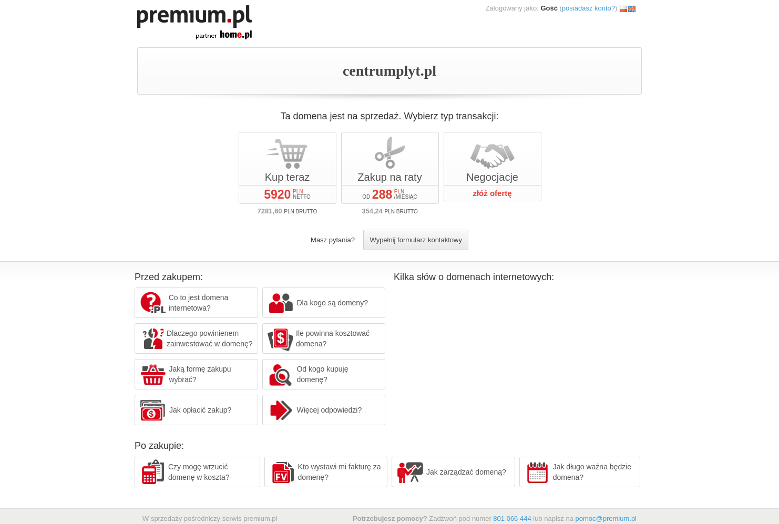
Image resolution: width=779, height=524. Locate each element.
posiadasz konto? (588, 8)
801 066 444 (512, 518)
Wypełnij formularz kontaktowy (416, 240)
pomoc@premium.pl (606, 518)
